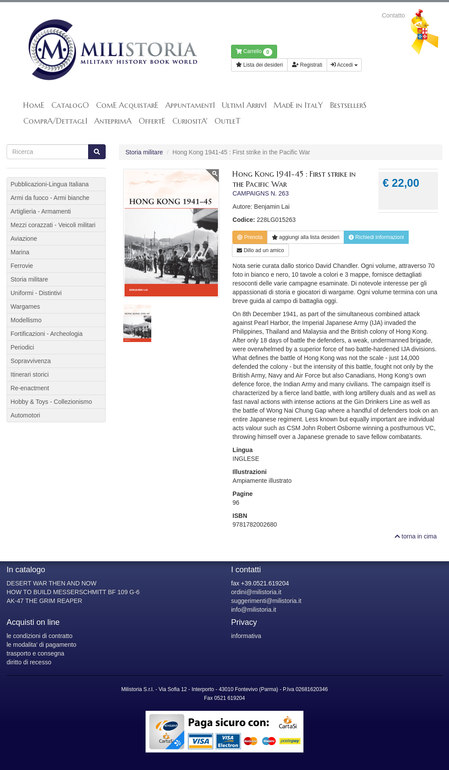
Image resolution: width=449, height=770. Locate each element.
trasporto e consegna (35, 653)
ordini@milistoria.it (256, 591)
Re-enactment (30, 388)
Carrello (254, 52)
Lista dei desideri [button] (259, 65)
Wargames (25, 306)
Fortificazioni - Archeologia (46, 333)
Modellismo (26, 320)
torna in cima (416, 536)
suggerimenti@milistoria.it (266, 600)
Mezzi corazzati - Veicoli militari (53, 224)
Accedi (344, 65)
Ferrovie (22, 265)
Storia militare (144, 152)
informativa (246, 635)
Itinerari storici (30, 374)
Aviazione (24, 238)
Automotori (25, 415)
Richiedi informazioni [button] (376, 237)
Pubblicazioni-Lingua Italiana (50, 184)
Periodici (22, 347)
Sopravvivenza (31, 360)
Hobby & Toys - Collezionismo (51, 401)
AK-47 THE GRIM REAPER (44, 600)
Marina (20, 252)
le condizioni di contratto (39, 635)
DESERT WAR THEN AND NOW (51, 583)
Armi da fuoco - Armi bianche (50, 197)
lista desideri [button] (305, 237)
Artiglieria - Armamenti (41, 211)
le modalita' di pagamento (41, 644)
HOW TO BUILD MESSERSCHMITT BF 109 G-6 (73, 591)
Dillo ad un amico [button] (260, 250)
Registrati (307, 65)
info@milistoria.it (253, 609)
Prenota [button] (249, 237)
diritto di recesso (29, 662)
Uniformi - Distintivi (36, 292)
